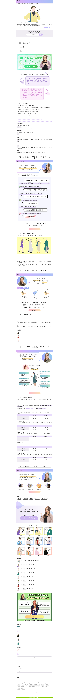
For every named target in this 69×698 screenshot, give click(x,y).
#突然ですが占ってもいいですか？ (34, 686)
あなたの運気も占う (34, 491)
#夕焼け (26, 682)
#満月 (18, 679)
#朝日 (18, 682)
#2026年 (23, 688)
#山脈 (39, 679)
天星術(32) (19, 498)
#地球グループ (41, 682)
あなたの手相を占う (34, 310)
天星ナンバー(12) (44, 498)
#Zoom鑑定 (35, 684)
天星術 (19, 666)
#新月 (32, 679)
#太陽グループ (48, 682)
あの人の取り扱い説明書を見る (34, 393)
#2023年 (43, 686)
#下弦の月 (28, 679)
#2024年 (47, 686)
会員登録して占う (34, 229)
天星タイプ (20, 668)
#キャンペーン (41, 684)
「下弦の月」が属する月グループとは (24, 42)
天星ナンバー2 (21, 46)
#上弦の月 (23, 679)
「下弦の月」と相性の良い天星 (23, 43)
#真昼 (22, 682)
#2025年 (19, 688)
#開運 (23, 686)
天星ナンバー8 (21, 48)
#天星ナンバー (20, 684)
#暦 (26, 686)
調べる (41, 34)
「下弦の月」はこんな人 (22, 40)
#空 (36, 679)
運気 (19, 671)
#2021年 (47, 684)
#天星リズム (26, 684)
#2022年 (19, 686)
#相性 (31, 684)
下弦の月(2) (31, 498)
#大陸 (43, 679)
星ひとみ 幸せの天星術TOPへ (34, 692)
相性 (19, 673)
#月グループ (35, 682)
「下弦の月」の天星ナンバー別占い (23, 44)
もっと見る (34, 657)
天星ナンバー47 (21, 51)
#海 (46, 679)
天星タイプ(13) (25, 498)
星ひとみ (19, 663)
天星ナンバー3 (21, 47)
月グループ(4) (37, 498)
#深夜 (30, 682)
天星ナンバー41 (21, 50)
